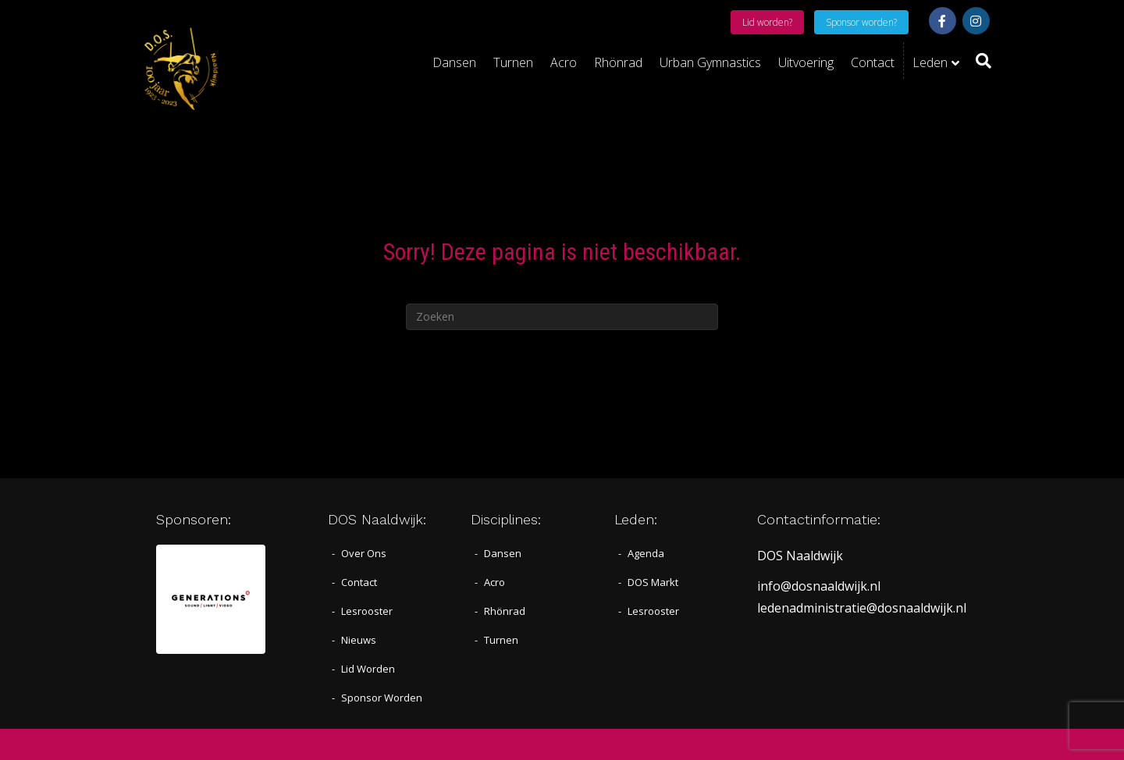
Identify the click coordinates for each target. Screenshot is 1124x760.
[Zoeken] (979, 61)
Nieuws (358, 640)
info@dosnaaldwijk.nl (818, 586)
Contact (873, 62)
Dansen (454, 62)
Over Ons (363, 553)
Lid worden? (767, 22)
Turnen (513, 62)
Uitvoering (806, 62)
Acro (563, 62)
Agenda (646, 553)
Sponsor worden (381, 698)
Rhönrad (618, 62)
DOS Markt (653, 582)
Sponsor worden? (861, 22)
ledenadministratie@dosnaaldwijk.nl (861, 607)
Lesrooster (367, 611)
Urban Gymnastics (710, 62)
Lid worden (368, 669)
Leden (930, 62)
